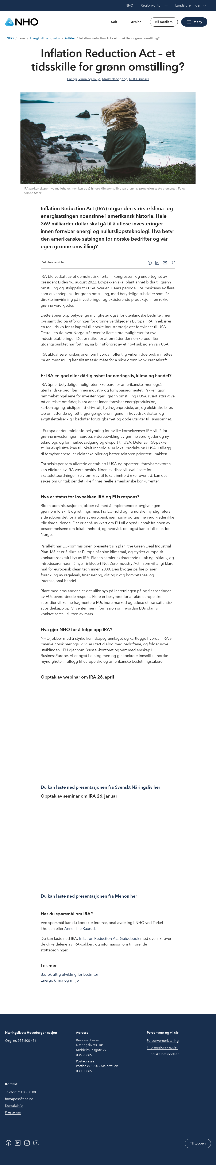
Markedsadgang (114, 79)
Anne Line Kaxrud (79, 928)
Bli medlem (164, 22)
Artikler (70, 38)
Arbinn (136, 22)
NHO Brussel (139, 79)
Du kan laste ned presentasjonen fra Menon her (89, 896)
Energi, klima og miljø (45, 38)
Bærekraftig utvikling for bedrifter (69, 974)
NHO (10, 38)
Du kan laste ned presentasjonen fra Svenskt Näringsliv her (101, 787)
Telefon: (20, 1092)
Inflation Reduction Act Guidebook (109, 938)
